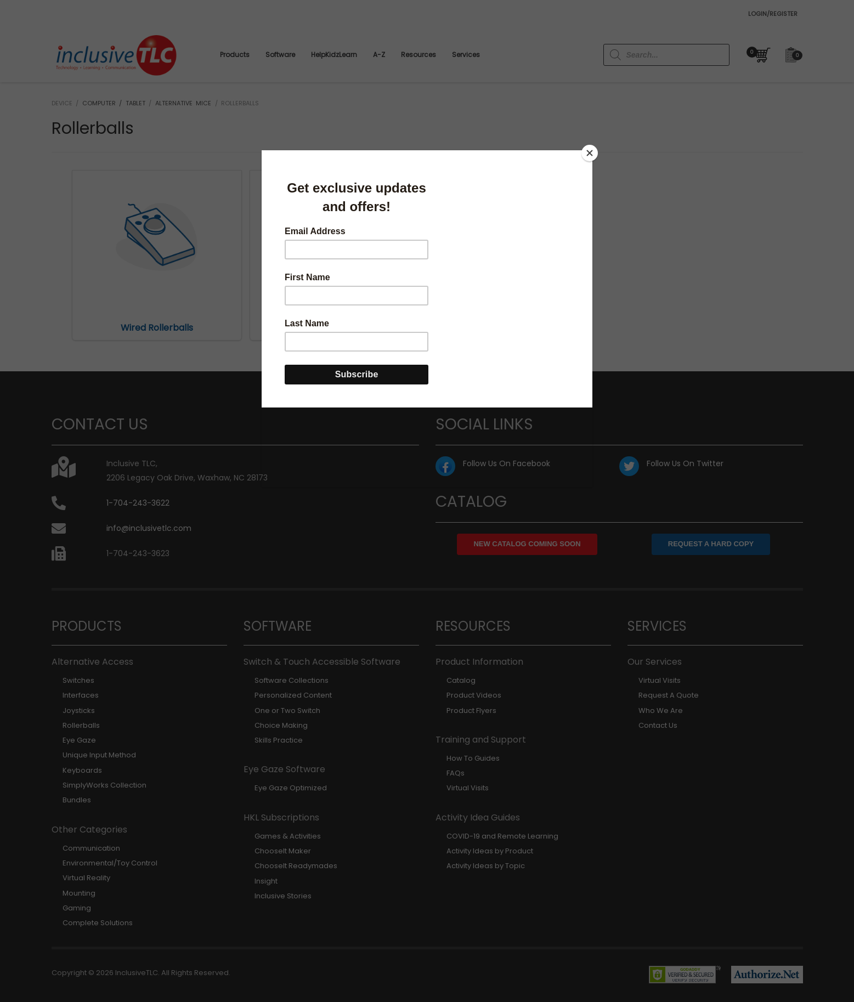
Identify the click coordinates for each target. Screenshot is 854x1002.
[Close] (589, 153)
